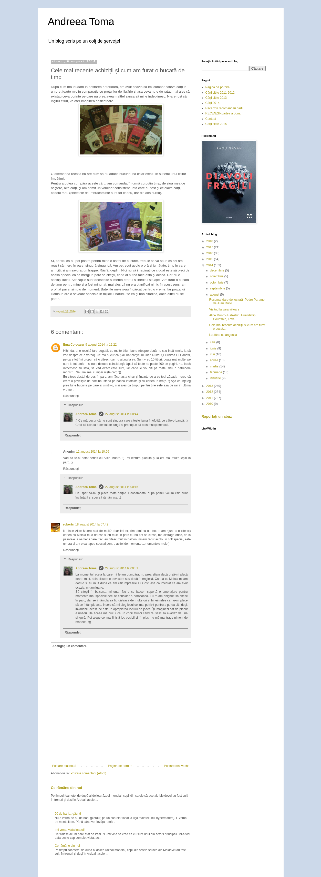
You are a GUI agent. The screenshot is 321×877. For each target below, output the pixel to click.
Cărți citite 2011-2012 (220, 92)
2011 (210, 398)
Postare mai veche (176, 766)
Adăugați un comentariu (70, 646)
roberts (68, 524)
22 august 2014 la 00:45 (121, 487)
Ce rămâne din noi (66, 788)
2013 (210, 386)
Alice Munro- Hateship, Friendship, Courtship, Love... (232, 317)
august (215, 294)
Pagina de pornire (120, 766)
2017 (210, 247)
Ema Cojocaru (73, 344)
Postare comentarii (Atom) (88, 773)
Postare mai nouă (64, 766)
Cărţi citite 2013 (216, 98)
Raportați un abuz (217, 416)
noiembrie (217, 276)
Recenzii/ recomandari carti (224, 108)
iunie (213, 348)
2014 (210, 265)
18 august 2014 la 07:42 (91, 524)
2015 (210, 259)
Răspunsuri (76, 405)
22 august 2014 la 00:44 (121, 414)
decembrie (217, 270)
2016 (210, 253)
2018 (210, 241)
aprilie (214, 360)
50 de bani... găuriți (68, 813)
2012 (210, 392)
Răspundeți (71, 396)
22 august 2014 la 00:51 (121, 568)
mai (213, 354)
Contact (210, 119)
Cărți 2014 (212, 103)
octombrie (217, 282)
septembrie (218, 288)
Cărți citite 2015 (216, 124)
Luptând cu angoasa (223, 335)
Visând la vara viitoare (224, 309)
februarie (216, 372)
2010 (210, 404)
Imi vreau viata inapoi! (70, 830)
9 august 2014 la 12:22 (101, 344)
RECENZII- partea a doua (223, 113)
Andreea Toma (81, 21)
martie (214, 366)
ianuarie (216, 378)
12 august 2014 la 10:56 (92, 451)
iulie (213, 342)
